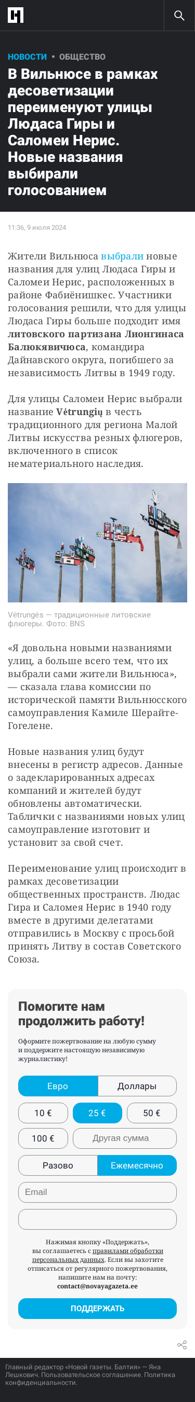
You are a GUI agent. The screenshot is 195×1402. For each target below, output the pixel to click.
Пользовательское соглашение (91, 1375)
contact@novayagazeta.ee (97, 1286)
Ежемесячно (137, 1165)
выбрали (122, 256)
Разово (58, 1165)
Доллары (137, 1086)
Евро (57, 1086)
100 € (43, 1138)
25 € (97, 1113)
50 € (152, 1113)
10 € (43, 1113)
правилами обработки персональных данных (97, 1255)
